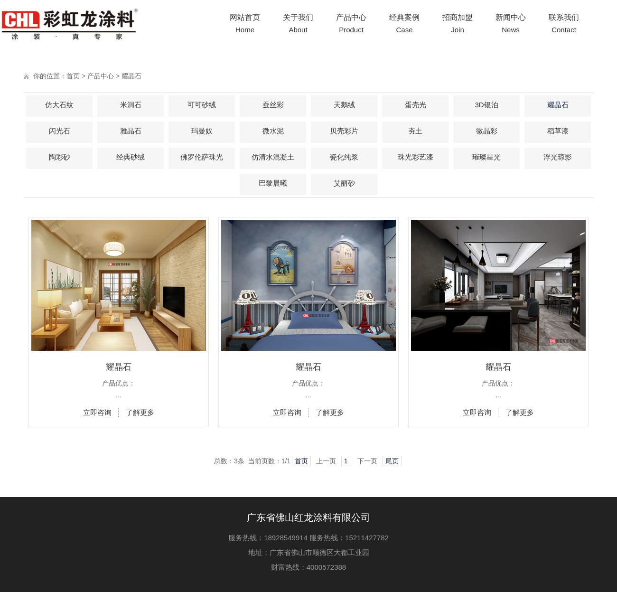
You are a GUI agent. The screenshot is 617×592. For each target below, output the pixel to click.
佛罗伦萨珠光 (201, 157)
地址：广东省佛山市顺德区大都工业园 (308, 552)
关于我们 (298, 24)
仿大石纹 (59, 105)
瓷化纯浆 (344, 157)
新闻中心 (510, 24)
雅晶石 (130, 131)
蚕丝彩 (273, 105)
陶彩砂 (59, 157)
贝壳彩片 (344, 131)
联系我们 (564, 24)
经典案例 (404, 24)
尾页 (392, 461)
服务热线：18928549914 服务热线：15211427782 (308, 538)
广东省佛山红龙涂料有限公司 (308, 517)
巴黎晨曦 (273, 183)
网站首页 (245, 24)
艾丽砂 (344, 183)
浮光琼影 (557, 157)
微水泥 (273, 131)
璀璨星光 (486, 157)
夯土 (415, 131)
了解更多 (140, 412)
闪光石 (59, 131)
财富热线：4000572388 (308, 567)
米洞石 (130, 105)
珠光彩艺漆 (415, 157)
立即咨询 (97, 412)
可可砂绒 (201, 105)
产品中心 (351, 24)
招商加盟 (457, 24)
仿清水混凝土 (273, 157)
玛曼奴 (202, 131)
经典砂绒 (130, 157)
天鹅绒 (344, 105)
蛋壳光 (415, 105)
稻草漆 (558, 131)
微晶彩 (486, 131)
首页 (73, 76)
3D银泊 (486, 105)
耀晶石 (131, 76)
